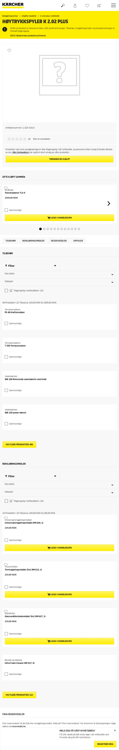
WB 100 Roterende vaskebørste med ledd (25, 591)
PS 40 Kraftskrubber (15, 415)
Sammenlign (15, 258)
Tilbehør (11, 289)
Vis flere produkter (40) (19, 711)
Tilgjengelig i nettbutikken (26, 339)
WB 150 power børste (15, 679)
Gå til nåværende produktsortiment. (28, 35)
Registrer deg (105, 744)
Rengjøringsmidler (33, 289)
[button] (40, 277)
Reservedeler (59, 289)
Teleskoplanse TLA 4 (15, 247)
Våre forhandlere (20, 152)
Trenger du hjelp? (59, 159)
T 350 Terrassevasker (15, 503)
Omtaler (78, 289)
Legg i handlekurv (59, 266)
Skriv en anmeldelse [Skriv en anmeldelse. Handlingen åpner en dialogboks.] (41, 139)
